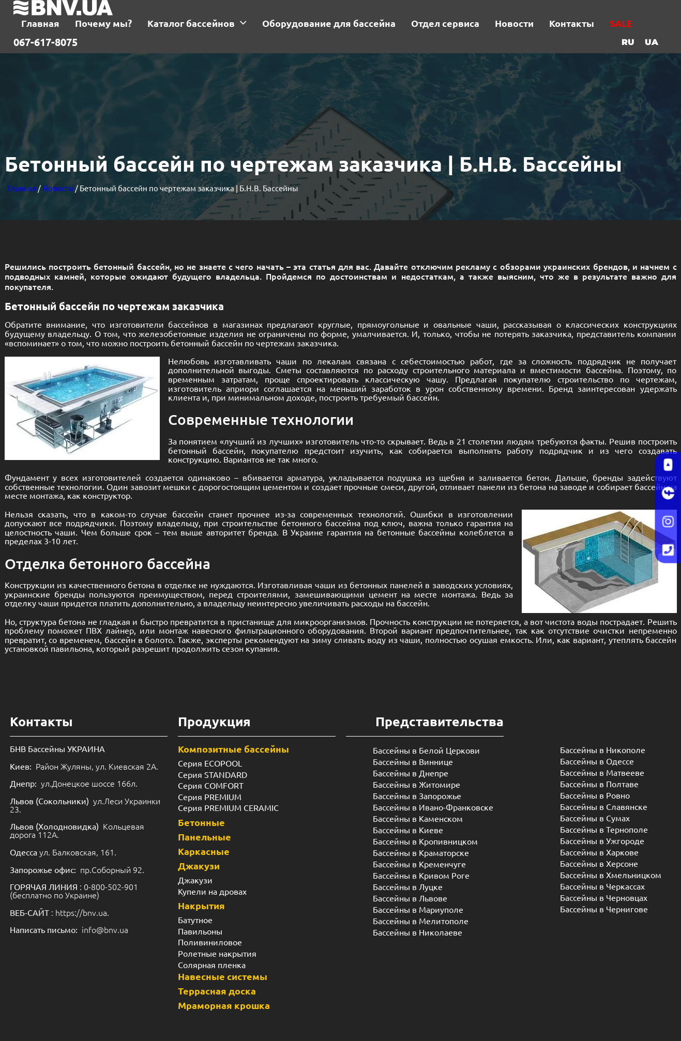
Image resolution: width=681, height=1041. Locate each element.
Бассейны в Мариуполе (418, 909)
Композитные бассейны (233, 749)
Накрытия (201, 905)
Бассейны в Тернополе (604, 829)
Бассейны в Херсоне (599, 863)
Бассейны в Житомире (416, 784)
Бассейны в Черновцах (603, 897)
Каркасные (204, 851)
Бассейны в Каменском (418, 818)
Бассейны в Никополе (602, 749)
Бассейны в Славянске (603, 806)
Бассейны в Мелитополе (420, 920)
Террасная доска (217, 991)
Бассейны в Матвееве (602, 772)
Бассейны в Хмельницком (610, 874)
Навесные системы (222, 976)
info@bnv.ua (105, 929)
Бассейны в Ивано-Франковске (433, 807)
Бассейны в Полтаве (599, 783)
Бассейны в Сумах (595, 818)
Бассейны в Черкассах (602, 886)
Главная (21, 188)
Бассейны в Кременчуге (419, 864)
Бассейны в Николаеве (417, 932)
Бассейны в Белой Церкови (426, 750)
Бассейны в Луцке (408, 886)
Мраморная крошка (224, 1005)
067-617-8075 (45, 42)
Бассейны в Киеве (408, 829)
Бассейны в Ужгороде (602, 840)
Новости (57, 188)
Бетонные (201, 822)
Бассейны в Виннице (413, 761)
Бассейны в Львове (410, 898)
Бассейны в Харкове (599, 852)
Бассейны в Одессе (597, 761)
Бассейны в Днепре (410, 773)
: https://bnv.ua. (59, 912)
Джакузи (199, 865)
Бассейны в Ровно (595, 795)
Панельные (204, 837)
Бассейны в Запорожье (417, 795)
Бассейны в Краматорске (421, 852)
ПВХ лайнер (110, 630)
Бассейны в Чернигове (604, 909)
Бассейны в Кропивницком (425, 841)
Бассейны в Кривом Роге (421, 875)
